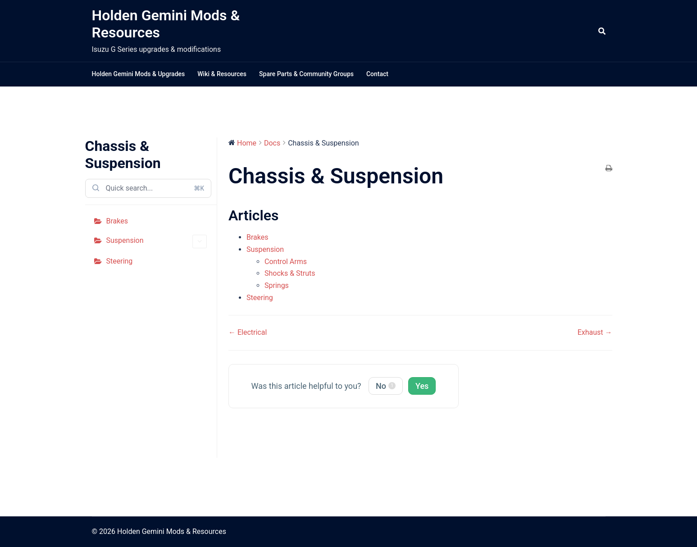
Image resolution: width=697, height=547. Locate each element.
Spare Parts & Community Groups (306, 73)
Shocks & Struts (289, 273)
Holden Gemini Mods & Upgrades (138, 73)
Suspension (156, 242)
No (386, 386)
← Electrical (247, 332)
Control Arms (285, 261)
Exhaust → (595, 332)
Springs (276, 285)
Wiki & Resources (221, 73)
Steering (119, 261)
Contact (377, 73)
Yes (421, 386)
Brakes (117, 221)
